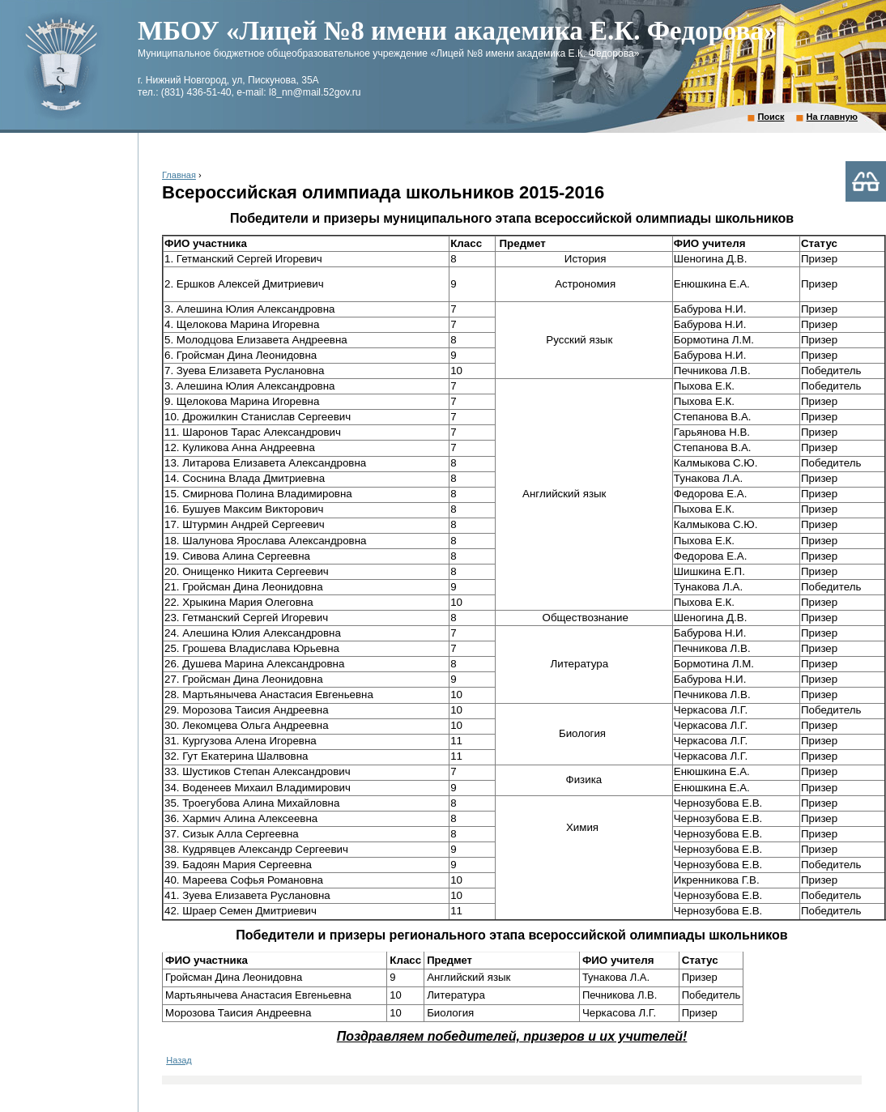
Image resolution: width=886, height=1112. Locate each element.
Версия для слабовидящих (866, 181)
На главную (832, 116)
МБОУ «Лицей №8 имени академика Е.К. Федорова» (457, 30)
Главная (179, 175)
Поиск (770, 116)
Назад (179, 1060)
